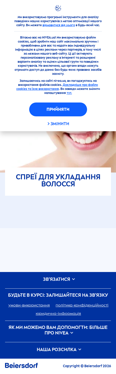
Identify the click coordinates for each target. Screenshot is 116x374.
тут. (69, 93)
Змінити (60, 123)
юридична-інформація (58, 313)
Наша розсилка (58, 349)
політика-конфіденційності (82, 305)
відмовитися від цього (59, 25)
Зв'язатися (58, 279)
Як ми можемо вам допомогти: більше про (58, 330)
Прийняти (58, 109)
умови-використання (29, 305)
